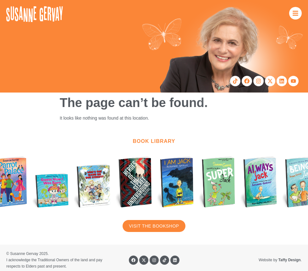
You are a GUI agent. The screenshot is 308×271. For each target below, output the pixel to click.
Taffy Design (289, 260)
